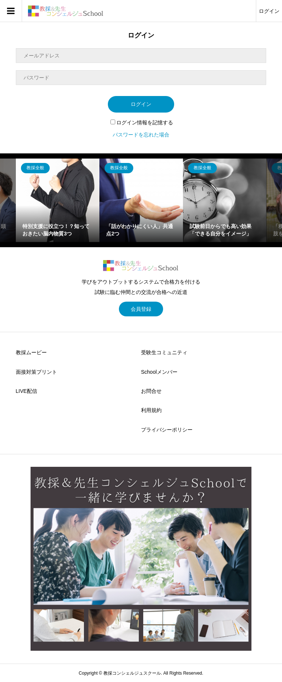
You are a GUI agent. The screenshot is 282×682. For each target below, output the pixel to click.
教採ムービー (31, 352)
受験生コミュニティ (164, 352)
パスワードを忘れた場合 (141, 135)
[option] (57, 200)
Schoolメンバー (159, 372)
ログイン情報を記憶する (141, 122)
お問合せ (151, 391)
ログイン (269, 11)
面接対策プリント (36, 372)
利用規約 (151, 410)
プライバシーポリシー (167, 430)
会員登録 (141, 309)
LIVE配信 (26, 391)
